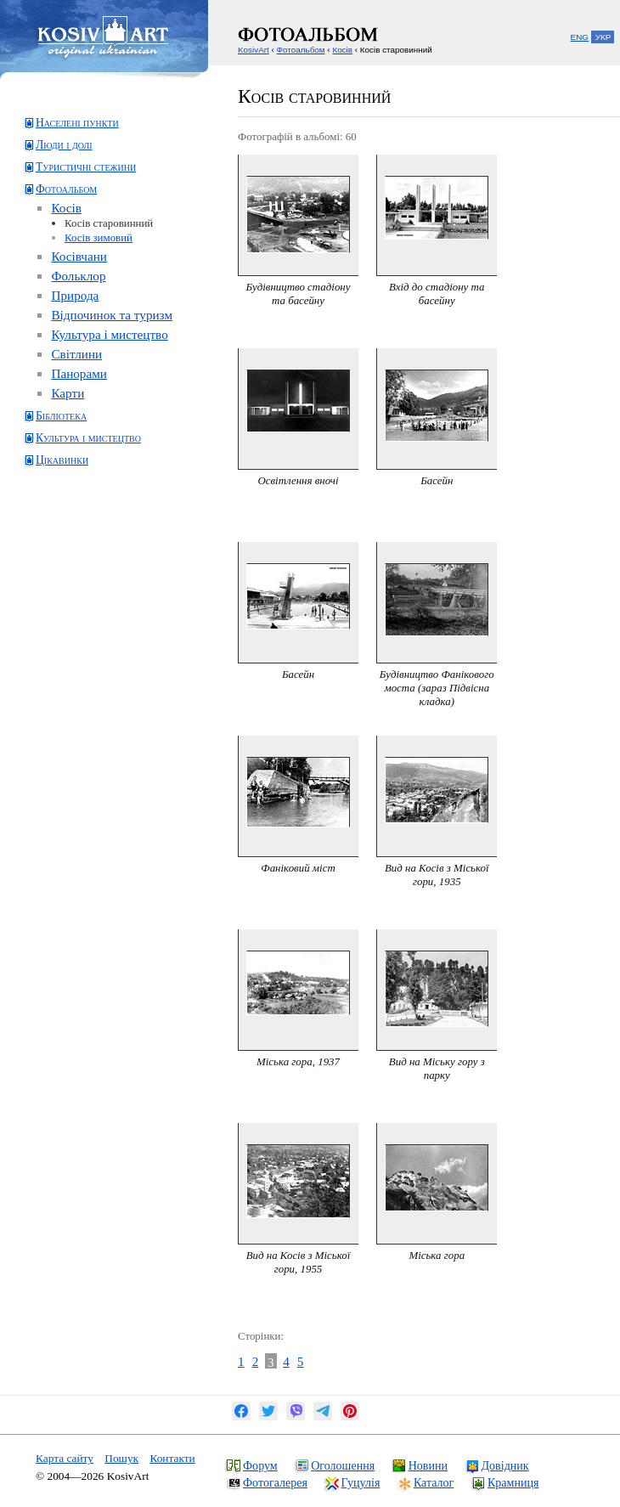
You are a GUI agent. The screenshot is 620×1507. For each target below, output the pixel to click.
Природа (75, 295)
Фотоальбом (66, 189)
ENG (580, 37)
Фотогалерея (275, 1482)
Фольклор (78, 275)
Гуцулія (360, 1482)
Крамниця (513, 1482)
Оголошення (343, 1465)
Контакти (171, 1458)
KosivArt (253, 49)
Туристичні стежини (86, 167)
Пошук (121, 1458)
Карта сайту (64, 1458)
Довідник (505, 1465)
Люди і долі (64, 144)
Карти (67, 393)
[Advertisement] (90, 546)
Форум (260, 1465)
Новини (428, 1465)
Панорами (79, 373)
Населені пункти (77, 122)
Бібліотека (61, 415)
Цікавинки (62, 460)
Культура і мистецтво (109, 334)
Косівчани (79, 256)
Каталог (434, 1482)
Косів (66, 207)
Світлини (76, 354)
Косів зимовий (98, 237)
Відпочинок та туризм (111, 315)
